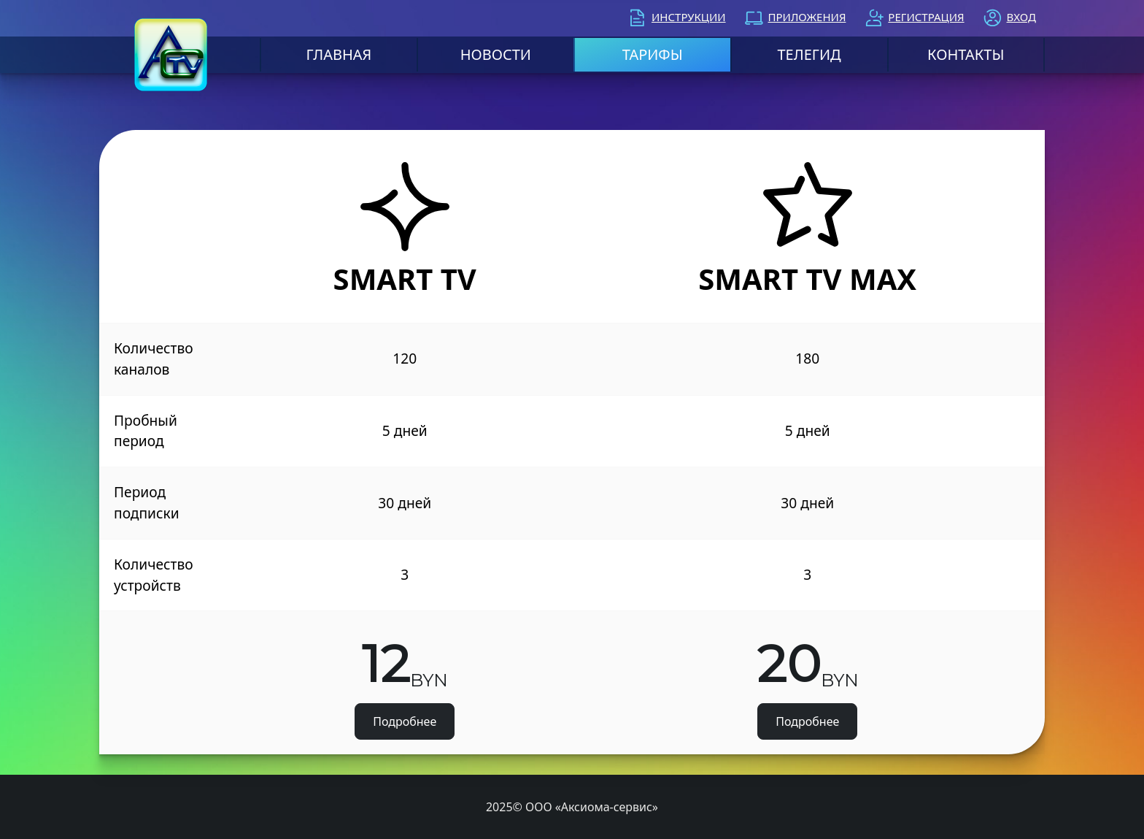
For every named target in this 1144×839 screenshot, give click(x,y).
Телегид (808, 54)
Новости (495, 54)
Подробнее (404, 721)
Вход (1021, 16)
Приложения (807, 16)
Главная (339, 54)
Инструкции (689, 16)
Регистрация (926, 16)
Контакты (965, 54)
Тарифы (652, 54)
